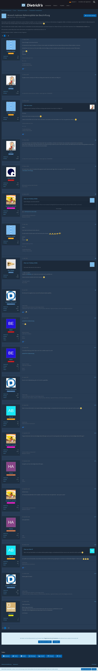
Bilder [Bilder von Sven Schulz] (4, 186)
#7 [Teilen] (95, 224)
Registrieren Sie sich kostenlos (51, 638)
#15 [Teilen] (95, 461)
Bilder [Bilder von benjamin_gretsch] (4, 214)
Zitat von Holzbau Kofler (31, 199)
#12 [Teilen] (95, 377)
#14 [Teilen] (95, 433)
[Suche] (94, 2)
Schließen (94, 669)
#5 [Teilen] (95, 166)
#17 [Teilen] (95, 516)
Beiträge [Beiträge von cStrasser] (5, 619)
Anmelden (56, 641)
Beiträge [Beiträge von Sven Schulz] (5, 184)
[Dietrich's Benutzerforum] (32, 5)
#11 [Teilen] (95, 347)
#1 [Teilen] (95, 39)
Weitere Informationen (86, 669)
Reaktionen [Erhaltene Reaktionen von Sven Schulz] (5, 182)
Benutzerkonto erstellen (45, 641)
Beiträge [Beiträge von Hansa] (5, 479)
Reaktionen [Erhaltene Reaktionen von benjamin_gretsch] (5, 210)
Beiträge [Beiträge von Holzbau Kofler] (5, 57)
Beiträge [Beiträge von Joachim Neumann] (5, 308)
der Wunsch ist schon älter (30, 211)
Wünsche (29, 274)
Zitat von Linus (28, 105)
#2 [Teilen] (95, 74)
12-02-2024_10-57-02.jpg (27, 170)
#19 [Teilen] (95, 573)
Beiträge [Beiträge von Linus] (5, 93)
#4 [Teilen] (95, 140)
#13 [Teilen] (95, 405)
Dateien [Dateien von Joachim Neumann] (4, 310)
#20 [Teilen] (95, 601)
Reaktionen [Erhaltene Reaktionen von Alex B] (5, 421)
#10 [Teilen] (95, 318)
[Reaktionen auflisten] (23, 68)
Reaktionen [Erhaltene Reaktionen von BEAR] (5, 334)
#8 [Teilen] (95, 258)
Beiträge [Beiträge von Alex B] (5, 423)
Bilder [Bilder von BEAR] (4, 338)
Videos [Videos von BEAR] (4, 339)
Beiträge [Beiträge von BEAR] (5, 336)
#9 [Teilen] (95, 290)
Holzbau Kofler (12, 17)
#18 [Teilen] (95, 544)
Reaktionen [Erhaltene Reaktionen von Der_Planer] (5, 275)
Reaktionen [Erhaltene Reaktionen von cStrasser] (5, 618)
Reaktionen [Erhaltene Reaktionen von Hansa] (5, 477)
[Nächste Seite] (8, 36)
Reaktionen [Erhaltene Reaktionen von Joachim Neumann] (5, 306)
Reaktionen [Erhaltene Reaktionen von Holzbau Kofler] (5, 56)
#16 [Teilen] (95, 489)
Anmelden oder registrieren (85, 1)
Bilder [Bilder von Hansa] (4, 481)
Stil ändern (94, 664)
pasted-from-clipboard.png (28, 321)
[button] (72, 2)
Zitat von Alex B (28, 549)
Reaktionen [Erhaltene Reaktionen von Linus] (5, 91)
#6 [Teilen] (95, 194)
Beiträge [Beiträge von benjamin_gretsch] (5, 212)
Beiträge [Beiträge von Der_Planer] (5, 276)
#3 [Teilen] (95, 101)
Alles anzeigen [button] (58, 208)
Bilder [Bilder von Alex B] (4, 425)
